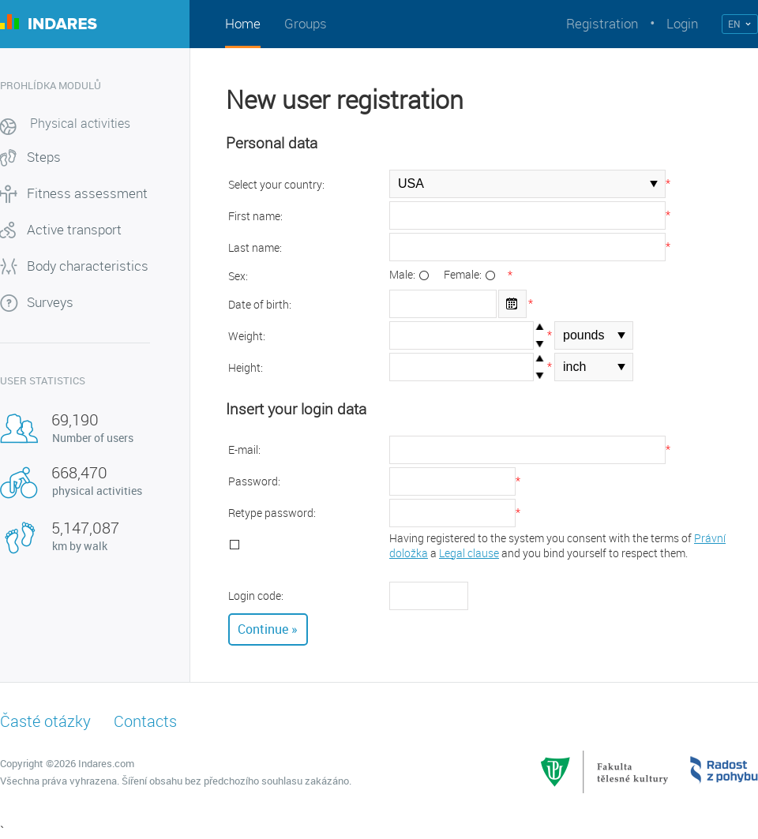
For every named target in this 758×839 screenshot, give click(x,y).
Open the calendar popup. (512, 304)
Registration (602, 23)
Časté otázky (45, 721)
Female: (464, 274)
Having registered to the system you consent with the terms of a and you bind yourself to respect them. (557, 545)
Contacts (145, 721)
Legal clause (469, 552)
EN (734, 23)
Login (682, 23)
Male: (403, 274)
